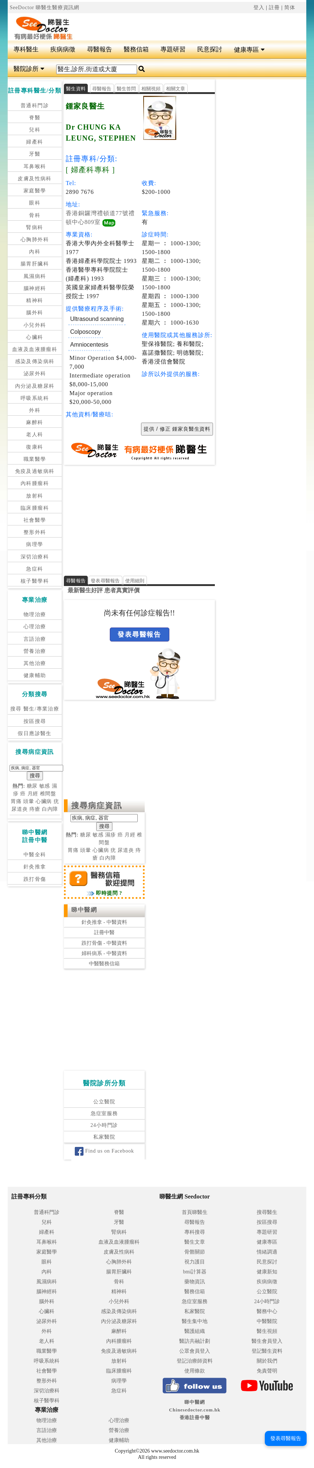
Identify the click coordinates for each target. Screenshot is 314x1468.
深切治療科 (35, 557)
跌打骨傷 (35, 879)
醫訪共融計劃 (194, 1341)
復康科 (34, 447)
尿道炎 (19, 809)
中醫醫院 (267, 1321)
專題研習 (172, 49)
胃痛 (16, 801)
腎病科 (34, 227)
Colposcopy (85, 332)
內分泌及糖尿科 (35, 386)
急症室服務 (104, 1113)
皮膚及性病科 (34, 178)
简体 (289, 7)
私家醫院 (104, 1137)
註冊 (274, 7)
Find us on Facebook (104, 1151)
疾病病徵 (62, 49)
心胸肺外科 (35, 239)
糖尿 (32, 786)
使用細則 (135, 580)
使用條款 (194, 1371)
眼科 (34, 203)
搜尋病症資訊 (96, 806)
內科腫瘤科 (35, 483)
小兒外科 (35, 325)
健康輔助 (35, 675)
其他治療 (35, 663)
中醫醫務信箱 (104, 963)
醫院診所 (29, 68)
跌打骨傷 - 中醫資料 (104, 943)
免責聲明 (267, 1371)
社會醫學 (35, 520)
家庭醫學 (35, 191)
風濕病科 (35, 276)
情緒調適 (267, 1252)
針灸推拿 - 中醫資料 (104, 922)
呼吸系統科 (35, 398)
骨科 (34, 215)
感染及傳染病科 (35, 361)
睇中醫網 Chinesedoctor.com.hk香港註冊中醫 (194, 1409)
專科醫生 (26, 49)
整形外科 (35, 532)
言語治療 (35, 639)
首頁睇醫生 (194, 1212)
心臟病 (44, 801)
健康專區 (249, 49)
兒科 (34, 130)
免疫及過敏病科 (35, 471)
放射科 (34, 496)
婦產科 (34, 142)
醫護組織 (194, 1331)
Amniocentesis (89, 344)
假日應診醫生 (34, 733)
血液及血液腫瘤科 (34, 349)
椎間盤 (48, 793)
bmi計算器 (194, 1271)
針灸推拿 (35, 866)
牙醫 (34, 154)
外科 (34, 410)
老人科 (34, 434)
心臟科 (34, 337)
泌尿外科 (35, 373)
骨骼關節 (194, 1252)
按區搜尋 (35, 721)
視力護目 (194, 1262)
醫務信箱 (136, 49)
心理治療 (35, 626)
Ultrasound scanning (97, 319)
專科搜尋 (194, 1232)
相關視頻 (151, 88)
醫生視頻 (267, 1331)
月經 (33, 793)
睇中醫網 (84, 910)
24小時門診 (104, 1125)
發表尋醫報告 (105, 580)
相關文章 (175, 88)
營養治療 (35, 651)
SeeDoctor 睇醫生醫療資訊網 (44, 7)
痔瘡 (34, 809)
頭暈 (28, 801)
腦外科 (34, 312)
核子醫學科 (35, 581)
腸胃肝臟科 (35, 264)
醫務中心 (267, 1311)
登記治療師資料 (195, 1361)
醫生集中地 (194, 1321)
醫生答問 (126, 88)
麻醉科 (34, 422)
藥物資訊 (194, 1281)
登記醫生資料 (267, 1351)
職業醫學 (35, 459)
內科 (34, 251)
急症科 (34, 569)
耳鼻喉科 (35, 166)
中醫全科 (35, 854)
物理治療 (35, 614)
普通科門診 (35, 105)
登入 (258, 7)
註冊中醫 (104, 933)
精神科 (34, 300)
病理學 (34, 544)
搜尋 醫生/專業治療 (34, 709)
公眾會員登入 (194, 1351)
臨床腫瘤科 (35, 508)
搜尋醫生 (267, 1212)
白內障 (50, 809)
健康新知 (267, 1271)
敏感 (44, 786)
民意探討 (209, 49)
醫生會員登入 (267, 1341)
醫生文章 (194, 1242)
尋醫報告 (99, 49)
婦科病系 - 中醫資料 (104, 953)
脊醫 (34, 117)
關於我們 (267, 1361)
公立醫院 (104, 1101)
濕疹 (110, 835)
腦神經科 (35, 288)
